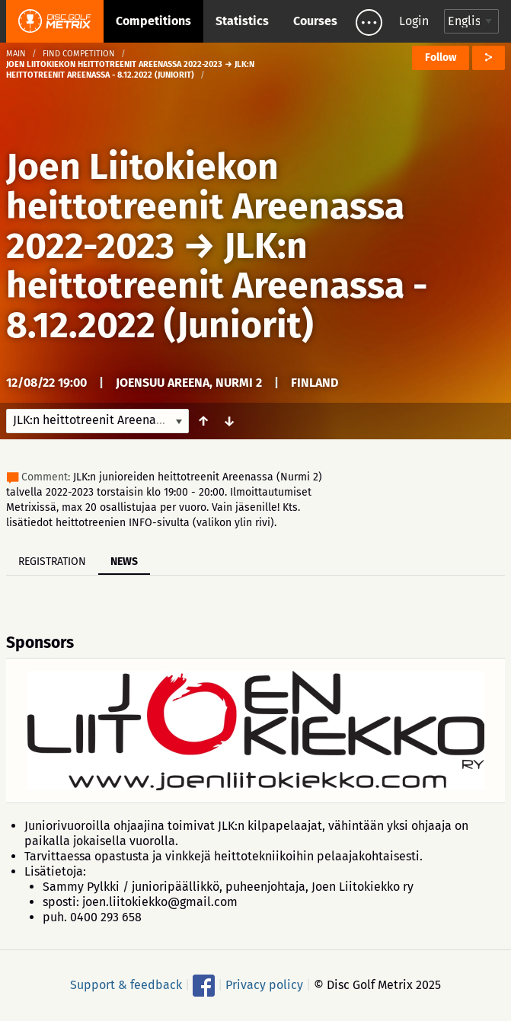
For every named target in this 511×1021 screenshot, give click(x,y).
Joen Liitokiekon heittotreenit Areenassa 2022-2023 (205, 206)
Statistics (242, 21)
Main (16, 54)
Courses (315, 21)
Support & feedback (126, 985)
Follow (440, 57)
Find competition (79, 54)
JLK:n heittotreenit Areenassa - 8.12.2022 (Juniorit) (217, 285)
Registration (52, 561)
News (124, 561)
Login (414, 21)
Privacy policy (264, 985)
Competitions (153, 21)
